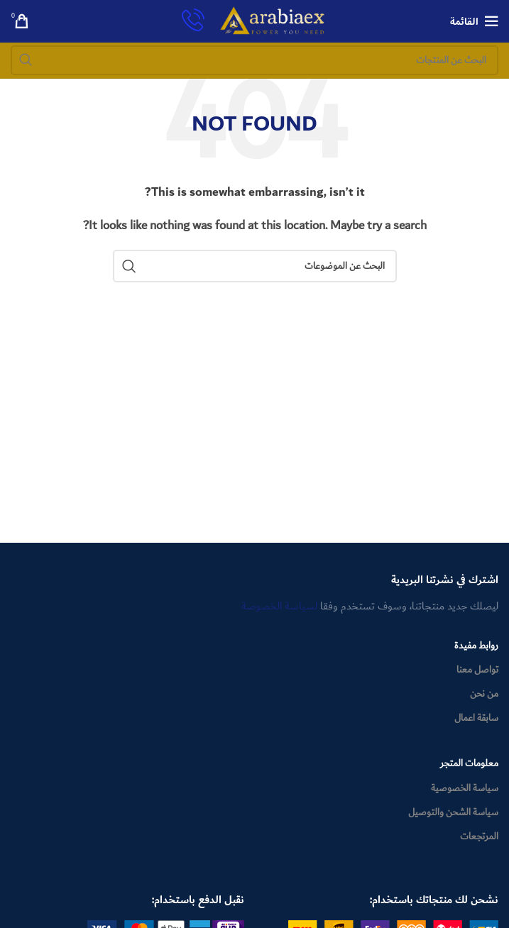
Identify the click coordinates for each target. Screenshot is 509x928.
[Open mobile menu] (474, 21)
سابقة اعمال (476, 718)
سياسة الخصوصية (464, 788)
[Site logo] (273, 20)
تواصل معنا (477, 670)
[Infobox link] (193, 22)
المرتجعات (479, 836)
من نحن (484, 694)
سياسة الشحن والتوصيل (453, 812)
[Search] (254, 60)
